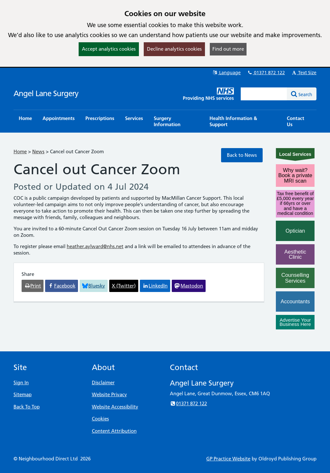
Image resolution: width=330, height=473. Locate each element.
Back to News (242, 155)
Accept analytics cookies (109, 49)
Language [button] (226, 72)
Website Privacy (109, 394)
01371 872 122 (266, 72)
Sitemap (23, 394)
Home (20, 151)
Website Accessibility (115, 407)
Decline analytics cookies (174, 49)
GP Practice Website (228, 459)
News (38, 151)
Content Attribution (114, 431)
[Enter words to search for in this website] (264, 93)
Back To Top (27, 407)
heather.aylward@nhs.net (95, 246)
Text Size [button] (303, 72)
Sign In (21, 382)
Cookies (100, 419)
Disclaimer (103, 382)
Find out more (228, 49)
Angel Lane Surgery (46, 93)
